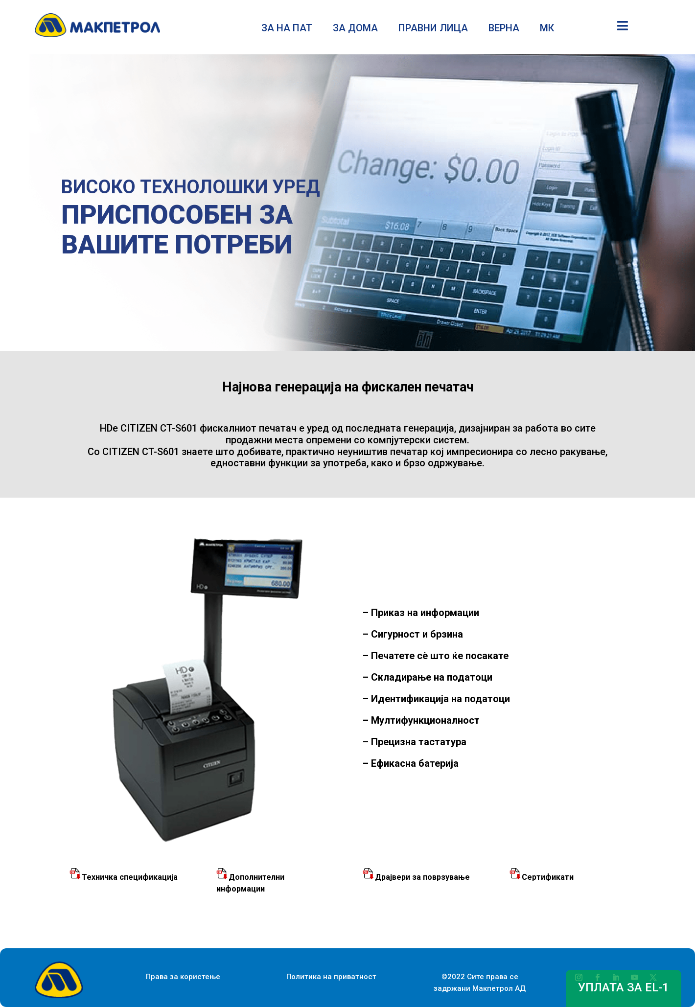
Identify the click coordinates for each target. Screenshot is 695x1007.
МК (547, 29)
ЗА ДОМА (355, 29)
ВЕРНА (503, 29)
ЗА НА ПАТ (286, 29)
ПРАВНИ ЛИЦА (433, 29)
